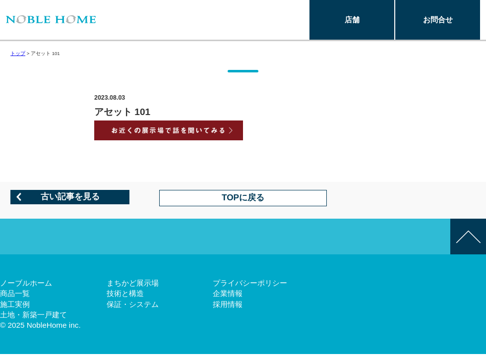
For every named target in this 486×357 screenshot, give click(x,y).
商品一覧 (15, 293)
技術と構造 (125, 293)
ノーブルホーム (26, 283)
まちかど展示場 (133, 283)
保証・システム (133, 304)
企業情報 (228, 293)
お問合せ (438, 19)
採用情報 (228, 304)
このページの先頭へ (468, 236)
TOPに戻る (243, 197)
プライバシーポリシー (250, 283)
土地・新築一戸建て (33, 314)
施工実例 (15, 304)
